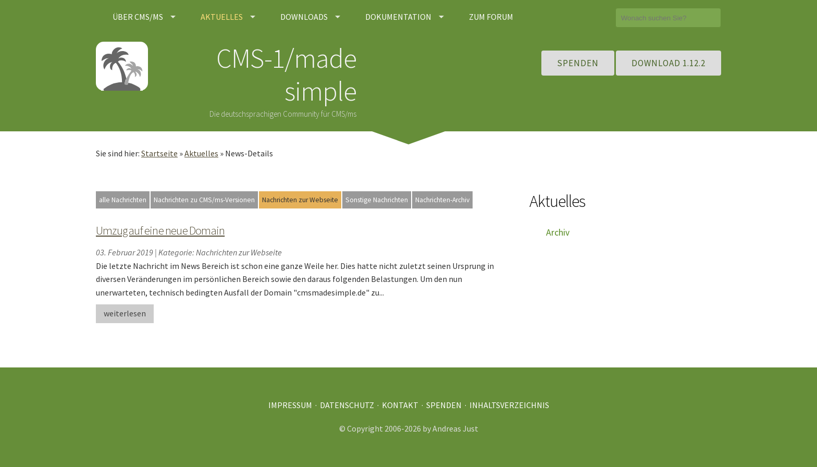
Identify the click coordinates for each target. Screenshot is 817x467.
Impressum (290, 405)
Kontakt (400, 405)
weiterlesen (125, 313)
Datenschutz (347, 405)
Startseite (159, 153)
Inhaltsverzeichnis (509, 405)
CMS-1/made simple (286, 74)
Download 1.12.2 (668, 63)
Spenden (578, 63)
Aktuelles (201, 153)
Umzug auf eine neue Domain (160, 230)
